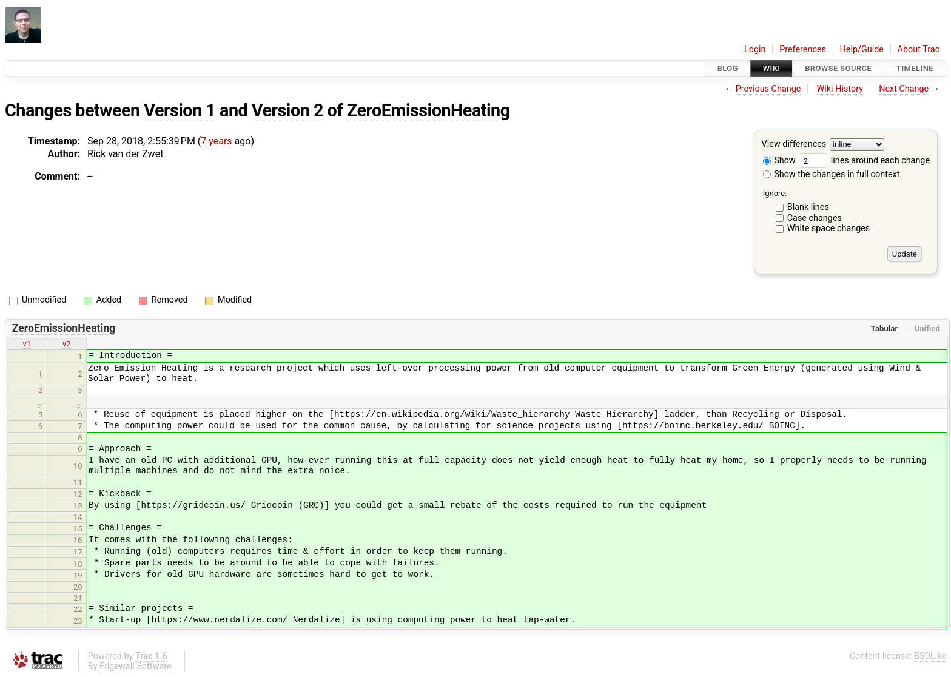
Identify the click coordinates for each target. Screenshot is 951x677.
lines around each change (864, 160)
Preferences (802, 49)
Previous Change (768, 89)
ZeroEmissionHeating (428, 110)
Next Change (904, 89)
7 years (216, 141)
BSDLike (930, 656)
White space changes (828, 228)
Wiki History (840, 89)
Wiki (772, 68)
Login (755, 49)
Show (779, 160)
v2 (66, 343)
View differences (794, 145)
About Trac (919, 49)
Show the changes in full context (831, 174)
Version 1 (179, 110)
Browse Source (838, 68)
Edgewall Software (135, 666)
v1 (26, 343)
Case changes (814, 218)
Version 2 (287, 110)
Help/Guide (862, 49)
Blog (727, 68)
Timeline (914, 68)
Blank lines (808, 207)
